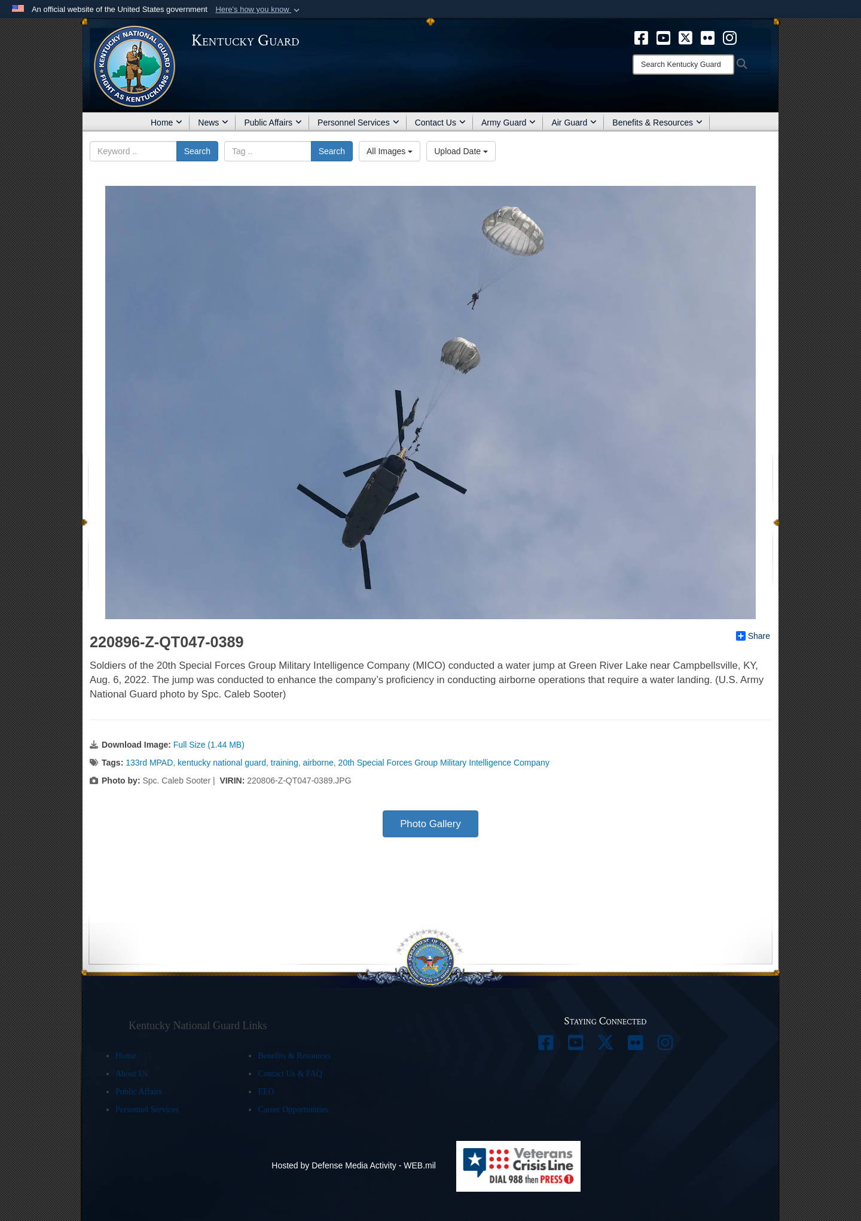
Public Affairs (273, 122)
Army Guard (508, 122)
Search (197, 151)
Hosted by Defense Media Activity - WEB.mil (353, 1165)
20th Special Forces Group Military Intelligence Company (443, 762)
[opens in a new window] (641, 37)
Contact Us (440, 122)
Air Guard (574, 122)
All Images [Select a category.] (390, 151)
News (213, 122)
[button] (258, 10)
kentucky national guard (222, 762)
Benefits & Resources (657, 122)
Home (166, 122)
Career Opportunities (293, 1109)
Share (753, 636)
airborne (318, 762)
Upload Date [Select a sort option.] (461, 151)
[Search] (683, 64)
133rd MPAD (149, 762)
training (284, 762)
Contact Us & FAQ (290, 1073)
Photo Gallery (430, 824)
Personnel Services (358, 122)
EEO (266, 1091)
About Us (131, 1073)
